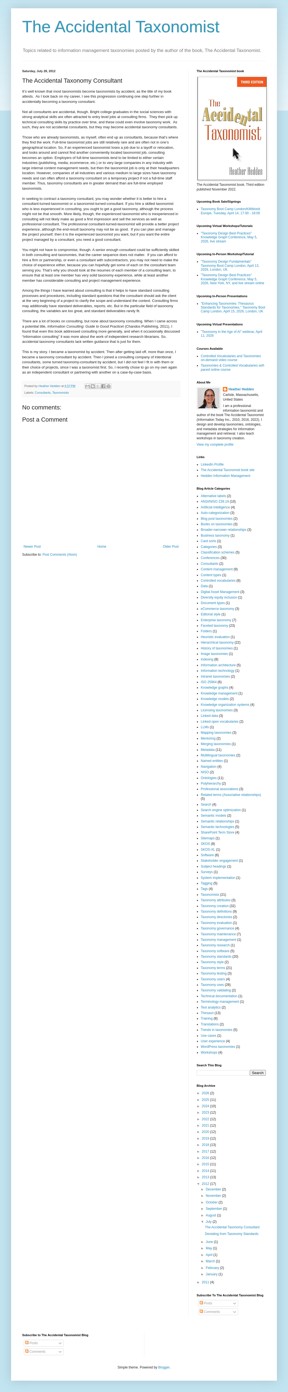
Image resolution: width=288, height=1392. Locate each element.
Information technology (217, 671)
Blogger (163, 1367)
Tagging (206, 883)
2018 (206, 1145)
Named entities (212, 761)
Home (101, 547)
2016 (206, 1158)
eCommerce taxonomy (217, 609)
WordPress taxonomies (218, 1047)
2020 (206, 1132)
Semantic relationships (217, 821)
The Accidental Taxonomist (121, 26)
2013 (206, 1177)
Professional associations (219, 789)
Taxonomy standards (216, 957)
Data (204, 586)
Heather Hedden (241, 389)
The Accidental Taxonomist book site (227, 470)
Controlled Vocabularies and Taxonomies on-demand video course (231, 358)
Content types (211, 575)
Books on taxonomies (217, 524)
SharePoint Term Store (217, 832)
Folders (206, 631)
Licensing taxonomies (217, 710)
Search (206, 804)
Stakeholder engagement (219, 861)
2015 (206, 1164)
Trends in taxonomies (216, 1030)
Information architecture (218, 665)
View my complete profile (215, 444)
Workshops (209, 1052)
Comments (210, 1312)
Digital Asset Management (220, 592)
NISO (205, 772)
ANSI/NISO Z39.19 (215, 501)
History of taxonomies (217, 648)
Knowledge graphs (214, 688)
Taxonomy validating (216, 990)
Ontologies (209, 778)
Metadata (208, 750)
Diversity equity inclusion (219, 597)
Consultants (43, 392)
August (211, 1215)
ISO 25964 (209, 682)
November (214, 1196)
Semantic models (213, 816)
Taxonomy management (218, 940)
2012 (206, 1184)
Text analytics (211, 1007)
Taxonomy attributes (215, 900)
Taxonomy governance (217, 928)
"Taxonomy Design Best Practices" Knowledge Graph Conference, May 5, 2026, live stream (229, 237)
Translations (210, 1024)
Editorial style (210, 614)
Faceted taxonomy (214, 626)
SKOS (205, 844)
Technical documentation (219, 996)
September (214, 1209)
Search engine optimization (221, 810)
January (212, 1274)
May (209, 1248)
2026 (206, 1093)
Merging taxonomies (216, 744)
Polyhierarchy (211, 783)
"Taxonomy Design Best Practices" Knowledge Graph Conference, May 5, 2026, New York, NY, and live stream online (232, 279)
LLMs (205, 727)
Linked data (209, 716)
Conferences (210, 558)
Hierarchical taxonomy (217, 642)
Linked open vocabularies (219, 722)
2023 (206, 1112)
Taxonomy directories (216, 917)
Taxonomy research (215, 945)
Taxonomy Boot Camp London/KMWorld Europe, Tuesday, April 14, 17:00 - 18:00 (230, 211)
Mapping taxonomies (216, 733)
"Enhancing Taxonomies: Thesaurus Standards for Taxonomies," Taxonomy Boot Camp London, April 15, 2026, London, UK (233, 308)
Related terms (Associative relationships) (231, 795)
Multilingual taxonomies (218, 755)
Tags (204, 889)
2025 (206, 1100)
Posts (206, 1303)
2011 (206, 1282)
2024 (206, 1106)
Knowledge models (215, 699)
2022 (206, 1119)
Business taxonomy (215, 535)
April (209, 1255)
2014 (206, 1171)
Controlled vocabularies (218, 581)
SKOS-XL (208, 850)
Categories (209, 547)
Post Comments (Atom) (59, 555)
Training (207, 1018)
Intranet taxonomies (215, 676)
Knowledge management (219, 693)
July (209, 1222)
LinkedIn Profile (212, 464)
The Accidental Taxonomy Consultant (232, 1227)
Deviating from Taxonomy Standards (231, 1234)
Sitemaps (208, 838)
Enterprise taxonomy (216, 620)
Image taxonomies (214, 654)
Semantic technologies (217, 827)
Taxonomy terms (213, 968)
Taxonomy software (215, 951)
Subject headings (213, 866)
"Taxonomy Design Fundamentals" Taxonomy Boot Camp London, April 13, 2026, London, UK (230, 265)
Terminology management (220, 1002)
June (210, 1242)
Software (207, 855)
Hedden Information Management (225, 476)
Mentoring (208, 738)
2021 (206, 1125)
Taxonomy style (212, 962)
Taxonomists (60, 392)
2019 (206, 1138)
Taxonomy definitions (216, 911)
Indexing (207, 659)
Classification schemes (218, 552)
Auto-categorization (215, 513)
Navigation (209, 767)
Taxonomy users (213, 979)
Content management (217, 569)
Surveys (207, 872)
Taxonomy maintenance (218, 934)
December (214, 1189)
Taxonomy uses (212, 985)
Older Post (171, 547)
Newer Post (32, 547)
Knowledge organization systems (225, 705)
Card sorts (208, 541)
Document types (213, 603)
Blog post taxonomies (217, 519)
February (213, 1268)
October (212, 1202)
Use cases (208, 1036)
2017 (206, 1151)
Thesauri (207, 1013)
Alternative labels (213, 496)
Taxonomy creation (215, 906)
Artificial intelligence (215, 507)
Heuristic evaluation (215, 637)
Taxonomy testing (214, 973)
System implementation (218, 878)
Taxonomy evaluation (216, 923)
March (211, 1261)
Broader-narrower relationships (223, 530)
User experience (213, 1041)
